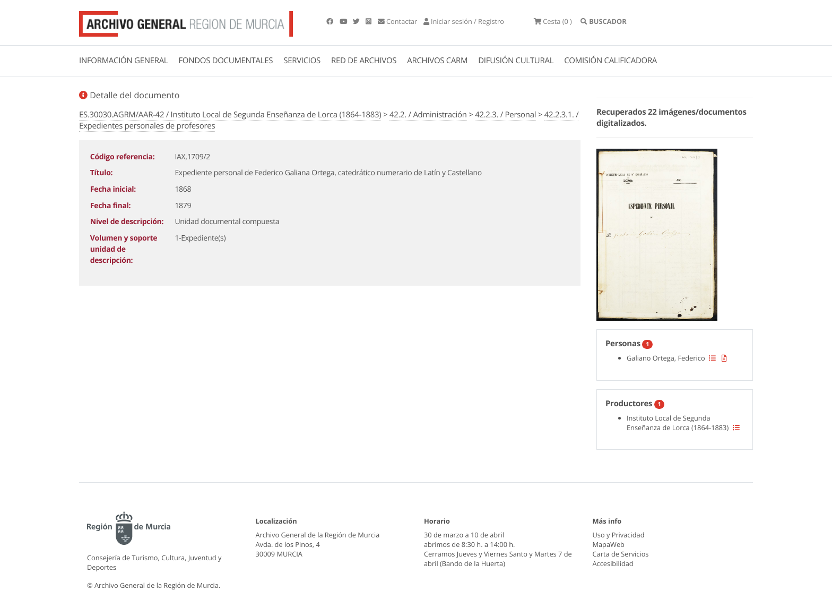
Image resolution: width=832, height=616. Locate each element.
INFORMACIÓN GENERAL (123, 60)
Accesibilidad (613, 563)
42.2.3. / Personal (505, 114)
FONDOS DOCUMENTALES (225, 60)
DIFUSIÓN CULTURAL (515, 60)
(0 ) (553, 21)
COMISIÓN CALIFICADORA (610, 60)
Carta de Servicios (621, 554)
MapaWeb (609, 544)
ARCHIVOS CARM (437, 60)
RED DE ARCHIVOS (363, 60)
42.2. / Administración (428, 114)
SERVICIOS (301, 60)
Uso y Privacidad (619, 535)
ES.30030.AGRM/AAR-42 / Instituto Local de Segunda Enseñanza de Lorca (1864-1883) (230, 114)
